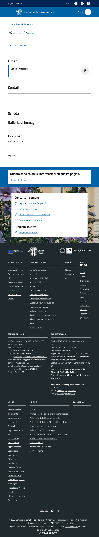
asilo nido (34, 409)
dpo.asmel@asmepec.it (65, 393)
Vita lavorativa (36, 327)
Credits (11, 491)
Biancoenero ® (71, 526)
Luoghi (82, 276)
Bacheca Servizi (14, 467)
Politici (11, 298)
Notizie (68, 269)
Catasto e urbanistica (39, 290)
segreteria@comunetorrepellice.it (28, 365)
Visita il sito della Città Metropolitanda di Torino (50, 422)
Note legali (12, 483)
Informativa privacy (16, 479)
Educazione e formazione (40, 298)
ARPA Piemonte (36, 450)
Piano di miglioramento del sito (15, 430)
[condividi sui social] (14, 33)
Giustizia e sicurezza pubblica (42, 302)
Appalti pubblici (36, 282)
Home (10, 23)
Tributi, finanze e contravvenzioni (43, 319)
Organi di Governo (15, 269)
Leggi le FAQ (13, 438)
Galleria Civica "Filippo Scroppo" (43, 430)
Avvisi (67, 278)
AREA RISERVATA (48, 532)
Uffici (10, 278)
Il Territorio (84, 280)
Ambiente (34, 274)
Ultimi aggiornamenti (17, 496)
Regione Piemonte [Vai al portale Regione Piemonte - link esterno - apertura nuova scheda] (15, 3)
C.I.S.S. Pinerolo (36, 442)
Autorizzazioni (35, 286)
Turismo (33, 323)
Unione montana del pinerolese (43, 426)
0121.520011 (18, 347)
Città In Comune (62, 523)
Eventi (82, 272)
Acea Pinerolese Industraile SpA (43, 438)
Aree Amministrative (17, 274)
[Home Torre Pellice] (34, 12)
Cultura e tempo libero (39, 294)
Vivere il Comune (23, 23)
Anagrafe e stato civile (39, 278)
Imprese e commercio (39, 306)
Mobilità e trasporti (38, 311)
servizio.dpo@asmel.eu (66, 390)
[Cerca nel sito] (88, 12)
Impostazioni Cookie (16, 487)
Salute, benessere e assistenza (43, 315)
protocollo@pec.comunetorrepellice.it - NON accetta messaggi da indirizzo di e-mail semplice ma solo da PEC (27, 359)
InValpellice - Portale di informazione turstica (49, 413)
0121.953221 (17, 344)
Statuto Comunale (16, 471)
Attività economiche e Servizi (85, 305)
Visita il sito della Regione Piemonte (45, 417)
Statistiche (12, 500)
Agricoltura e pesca (38, 269)
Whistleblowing (14, 475)
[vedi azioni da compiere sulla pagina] (29, 33)
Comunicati (70, 274)
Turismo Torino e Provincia (40, 446)
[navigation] (5, 11)
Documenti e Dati (15, 282)
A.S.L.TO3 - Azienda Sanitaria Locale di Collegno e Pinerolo (55, 434)
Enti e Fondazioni (15, 286)
